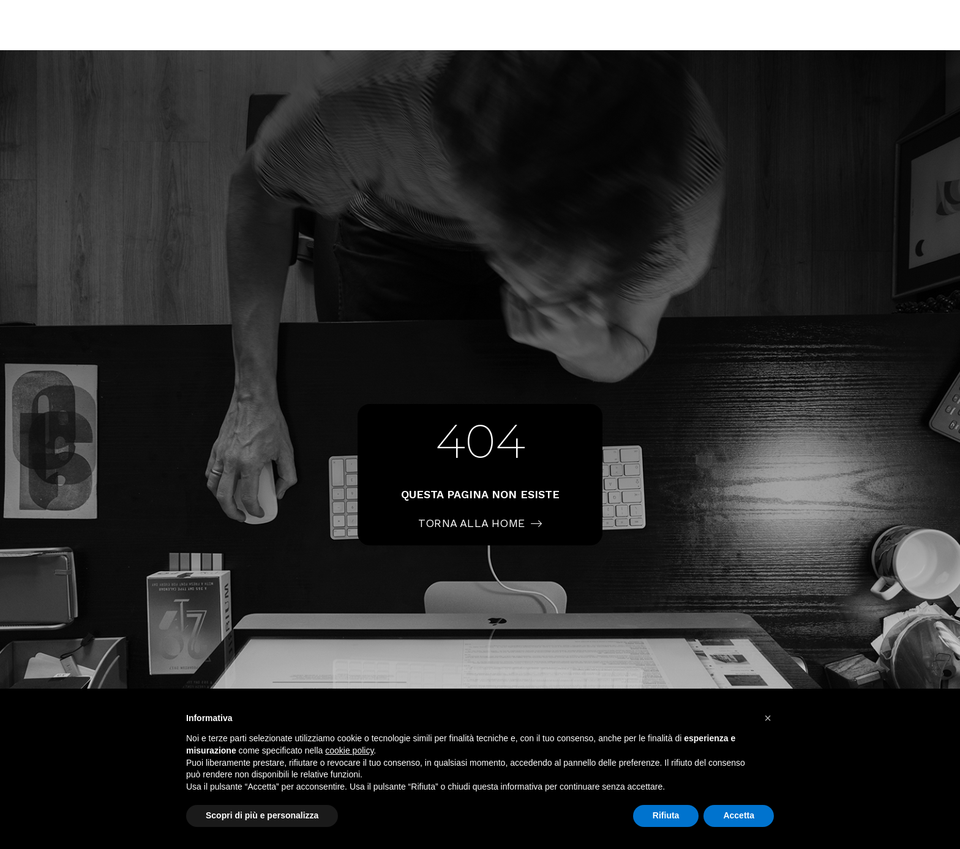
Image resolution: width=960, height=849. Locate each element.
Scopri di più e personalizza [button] (262, 815)
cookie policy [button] (349, 750)
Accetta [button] (738, 815)
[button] (768, 718)
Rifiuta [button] (666, 815)
